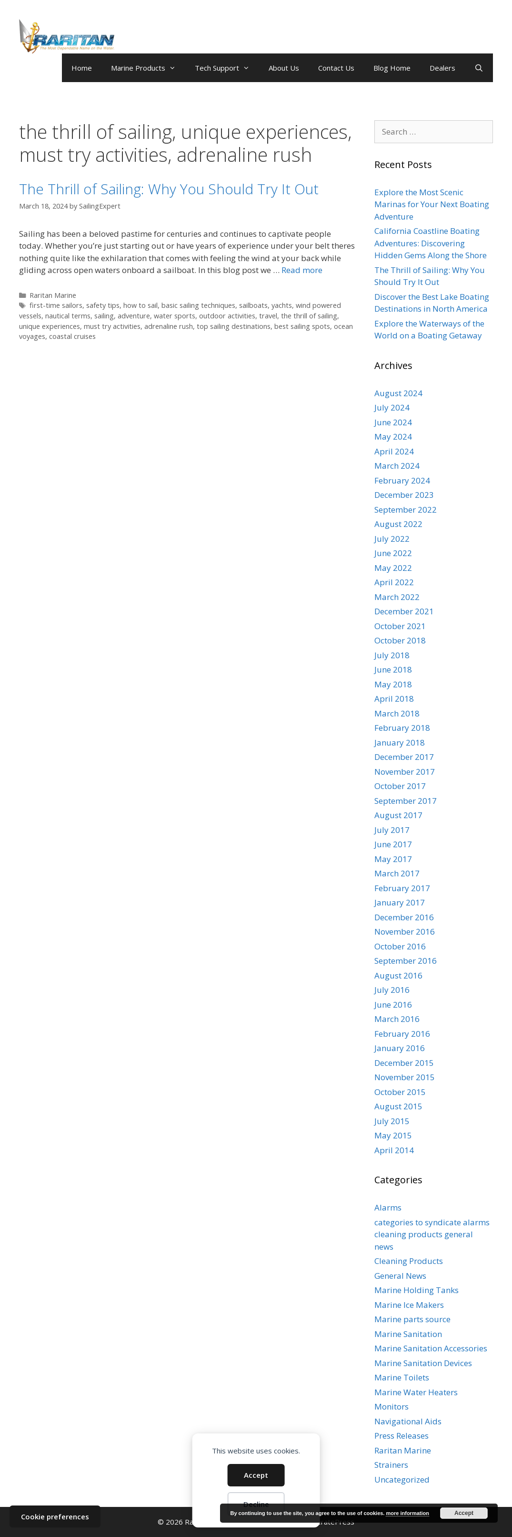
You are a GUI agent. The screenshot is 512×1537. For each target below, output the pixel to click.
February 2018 (402, 727)
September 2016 (405, 960)
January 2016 (399, 1047)
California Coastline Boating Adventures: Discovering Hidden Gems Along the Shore (430, 243)
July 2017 (392, 829)
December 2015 (404, 1062)
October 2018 (400, 640)
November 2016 (404, 931)
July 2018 (392, 655)
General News (400, 1275)
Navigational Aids (408, 1421)
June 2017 (393, 844)
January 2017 (399, 902)
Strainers (391, 1464)
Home (81, 68)
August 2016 (398, 975)
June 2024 (393, 422)
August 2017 (398, 815)
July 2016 (392, 989)
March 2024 (397, 465)
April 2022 (394, 582)
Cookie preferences (55, 1516)
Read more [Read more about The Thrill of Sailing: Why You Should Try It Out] (301, 269)
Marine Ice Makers (409, 1304)
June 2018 (393, 669)
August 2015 (398, 1106)
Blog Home (392, 68)
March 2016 (397, 1018)
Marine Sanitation (408, 1333)
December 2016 (404, 917)
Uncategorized (402, 1479)
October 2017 (400, 785)
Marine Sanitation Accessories (430, 1348)
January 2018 (399, 742)
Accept (256, 1475)
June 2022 (393, 552)
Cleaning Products (408, 1260)
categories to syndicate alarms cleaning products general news (432, 1234)
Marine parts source (412, 1319)
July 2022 (392, 538)
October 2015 (400, 1091)
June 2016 (393, 1004)
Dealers (442, 68)
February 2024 (402, 480)
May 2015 (393, 1135)
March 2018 (397, 713)
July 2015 (392, 1121)
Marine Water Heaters (416, 1392)
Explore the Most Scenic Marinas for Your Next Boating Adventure (431, 204)
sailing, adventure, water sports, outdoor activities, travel (185, 315)
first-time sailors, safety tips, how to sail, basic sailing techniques (132, 305)
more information (407, 1513)
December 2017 (404, 756)
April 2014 (394, 1150)
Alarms (388, 1207)
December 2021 (404, 611)
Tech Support (227, 67)
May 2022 (393, 567)
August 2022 (398, 523)
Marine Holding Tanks (416, 1289)
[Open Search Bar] (479, 67)
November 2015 (404, 1077)
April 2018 (394, 698)
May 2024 (393, 436)
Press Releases (401, 1435)
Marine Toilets (401, 1377)
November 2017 (404, 771)
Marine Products (148, 67)
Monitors (391, 1406)
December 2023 (404, 494)
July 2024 (392, 407)
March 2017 (397, 873)
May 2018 (393, 684)
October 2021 (400, 626)
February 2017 (402, 888)
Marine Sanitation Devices (423, 1363)
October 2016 (400, 946)
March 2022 (397, 596)
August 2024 (398, 393)
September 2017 (405, 800)
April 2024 (394, 451)
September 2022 (405, 509)
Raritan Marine (53, 295)
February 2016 (402, 1033)
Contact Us (336, 68)
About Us (284, 68)
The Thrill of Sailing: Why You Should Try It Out (169, 189)
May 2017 (393, 858)
